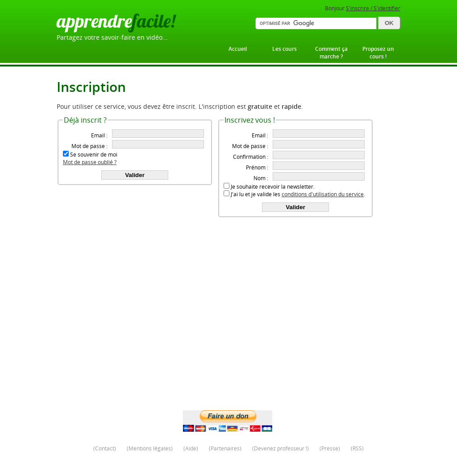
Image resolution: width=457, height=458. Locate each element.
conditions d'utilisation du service (323, 194)
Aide (190, 448)
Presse (329, 448)
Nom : (260, 178)
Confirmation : (250, 157)
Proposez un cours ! (378, 52)
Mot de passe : (89, 146)
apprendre (116, 21)
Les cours (284, 49)
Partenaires (225, 448)
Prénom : (257, 167)
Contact (104, 448)
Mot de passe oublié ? (89, 162)
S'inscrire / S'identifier (373, 8)
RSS (357, 448)
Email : (99, 135)
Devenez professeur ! (280, 448)
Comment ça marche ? (331, 52)
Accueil (237, 49)
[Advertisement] (228, 338)
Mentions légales (150, 448)
